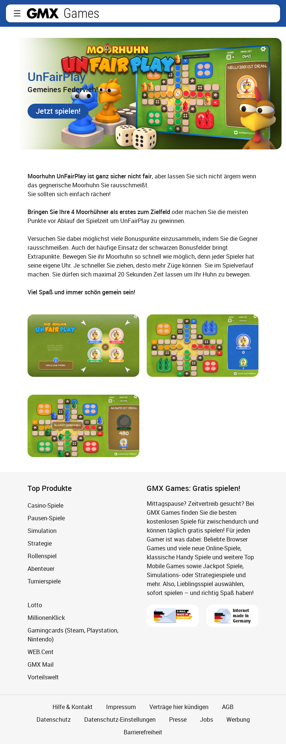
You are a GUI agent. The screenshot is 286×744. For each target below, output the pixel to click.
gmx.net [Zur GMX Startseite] (43, 13)
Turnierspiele (44, 581)
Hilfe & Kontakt (73, 707)
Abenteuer (41, 569)
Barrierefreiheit (143, 732)
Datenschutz (53, 719)
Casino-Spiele (45, 505)
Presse (178, 719)
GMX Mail (41, 664)
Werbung (238, 719)
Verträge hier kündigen (179, 707)
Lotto (35, 605)
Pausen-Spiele (46, 518)
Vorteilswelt (43, 677)
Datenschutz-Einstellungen (120, 719)
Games (81, 13)
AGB (227, 707)
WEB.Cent (41, 652)
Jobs (206, 719)
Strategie (40, 543)
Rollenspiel (42, 556)
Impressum (121, 707)
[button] (17, 13)
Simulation (42, 531)
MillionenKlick (46, 618)
